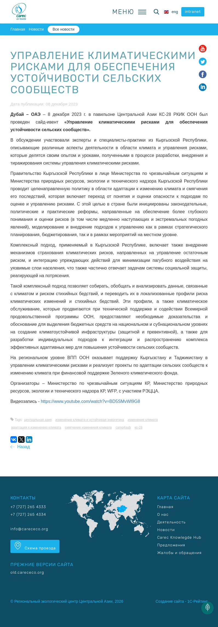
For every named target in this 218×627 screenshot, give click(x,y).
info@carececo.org (29, 529)
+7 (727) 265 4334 (28, 514)
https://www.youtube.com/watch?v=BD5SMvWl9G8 (90, 401)
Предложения (171, 545)
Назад (20, 446)
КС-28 (138, 427)
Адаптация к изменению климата (36, 427)
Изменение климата (143, 420)
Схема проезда (35, 546)
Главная (17, 29)
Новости (36, 29)
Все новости (63, 29)
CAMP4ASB (123, 427)
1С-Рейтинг (197, 601)
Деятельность (171, 522)
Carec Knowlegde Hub (179, 537)
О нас (163, 514)
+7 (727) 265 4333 (28, 507)
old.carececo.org (27, 572)
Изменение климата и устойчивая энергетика (90, 420)
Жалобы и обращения (179, 552)
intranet (193, 11)
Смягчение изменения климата (88, 427)
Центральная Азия (38, 420)
